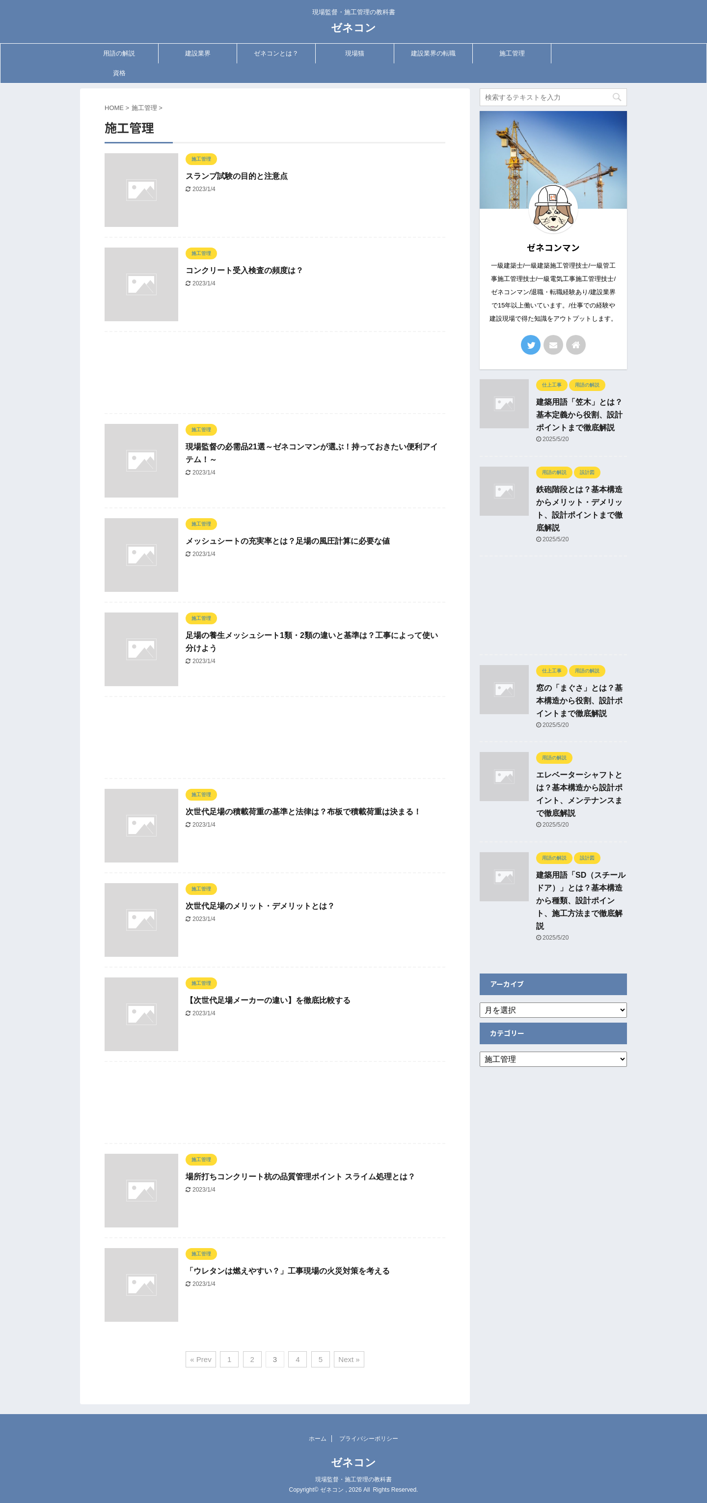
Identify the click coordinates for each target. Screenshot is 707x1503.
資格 (119, 73)
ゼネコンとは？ (276, 53)
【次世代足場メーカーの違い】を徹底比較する (268, 1000)
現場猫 (354, 53)
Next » (348, 1359)
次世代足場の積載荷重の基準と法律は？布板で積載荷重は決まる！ (303, 811)
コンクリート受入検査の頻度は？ (244, 270)
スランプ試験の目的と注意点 (237, 176)
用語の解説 (119, 53)
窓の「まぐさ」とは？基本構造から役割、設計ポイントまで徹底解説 (579, 701)
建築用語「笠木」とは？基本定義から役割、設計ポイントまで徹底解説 (579, 415)
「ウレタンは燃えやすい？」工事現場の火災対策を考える (288, 1271)
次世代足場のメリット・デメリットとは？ (260, 906)
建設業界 (198, 53)
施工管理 (512, 53)
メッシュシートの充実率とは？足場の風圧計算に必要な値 (288, 541)
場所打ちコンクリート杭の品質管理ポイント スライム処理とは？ (300, 1176)
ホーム (317, 1438)
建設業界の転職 (433, 53)
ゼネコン (353, 28)
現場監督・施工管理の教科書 (353, 1479)
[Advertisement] (275, 375)
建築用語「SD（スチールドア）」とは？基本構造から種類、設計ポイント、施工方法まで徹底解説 (580, 900)
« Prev (200, 1359)
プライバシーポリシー (368, 1438)
